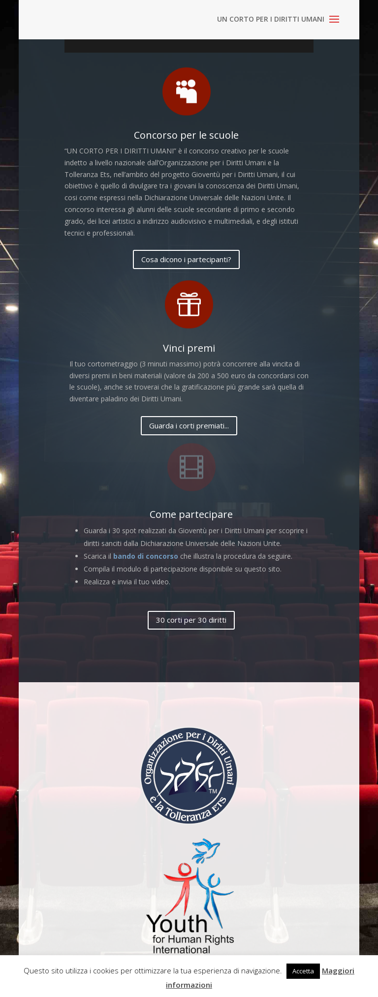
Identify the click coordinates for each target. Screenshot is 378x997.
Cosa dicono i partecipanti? (186, 259)
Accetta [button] (303, 971)
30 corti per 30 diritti (191, 620)
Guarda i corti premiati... (189, 425)
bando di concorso (145, 556)
